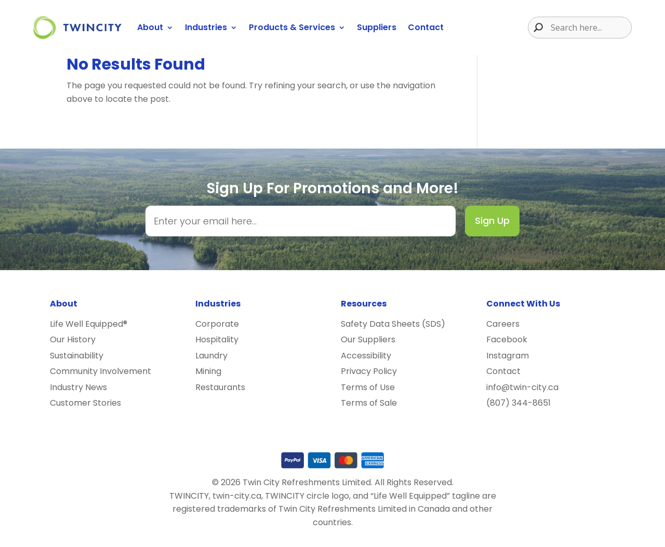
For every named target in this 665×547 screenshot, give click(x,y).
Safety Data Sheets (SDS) (393, 324)
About (150, 27)
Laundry (211, 356)
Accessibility (366, 356)
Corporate (217, 324)
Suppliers (376, 27)
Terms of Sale (369, 403)
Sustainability (76, 356)
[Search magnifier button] (535, 27)
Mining (208, 371)
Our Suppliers (368, 339)
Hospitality (216, 339)
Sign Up (492, 220)
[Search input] (590, 27)
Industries (206, 27)
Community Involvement (100, 371)
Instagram (507, 356)
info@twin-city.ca (522, 387)
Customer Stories (85, 403)
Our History (73, 339)
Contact (426, 27)
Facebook (506, 339)
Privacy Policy (369, 371)
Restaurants (220, 387)
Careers (503, 324)
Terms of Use (368, 387)
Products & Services (292, 27)
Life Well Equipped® (88, 324)
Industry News (78, 387)
